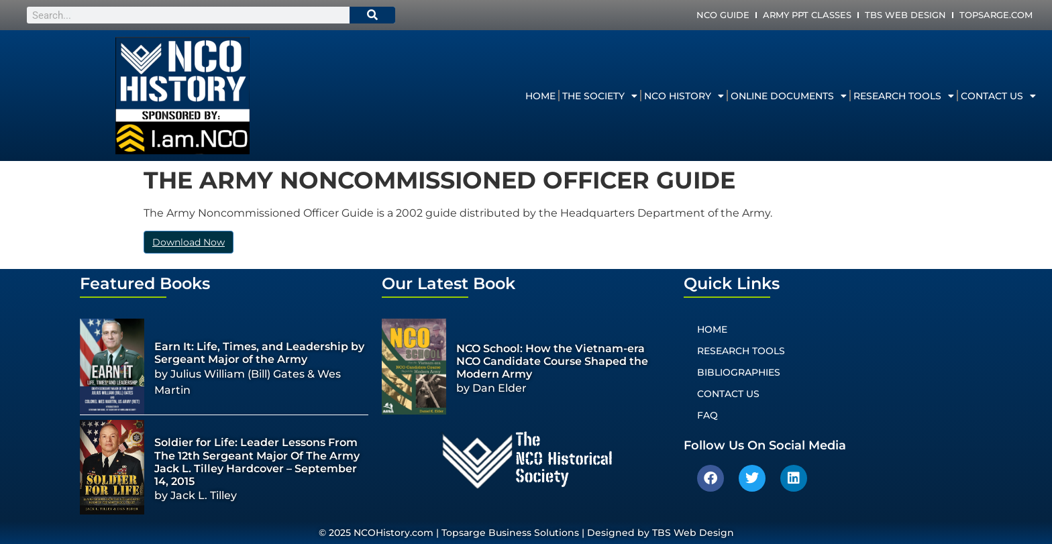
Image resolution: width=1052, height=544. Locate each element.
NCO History (684, 96)
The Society (599, 96)
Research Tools (903, 96)
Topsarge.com (996, 14)
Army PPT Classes (807, 14)
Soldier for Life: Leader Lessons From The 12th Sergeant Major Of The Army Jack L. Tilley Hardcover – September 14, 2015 (257, 462)
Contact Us (998, 96)
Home (540, 96)
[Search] (372, 15)
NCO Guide (722, 14)
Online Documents (789, 96)
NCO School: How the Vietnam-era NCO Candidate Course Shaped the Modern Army (552, 361)
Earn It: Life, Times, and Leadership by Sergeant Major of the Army (259, 353)
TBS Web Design (905, 14)
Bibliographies (738, 372)
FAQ (707, 415)
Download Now (188, 242)
